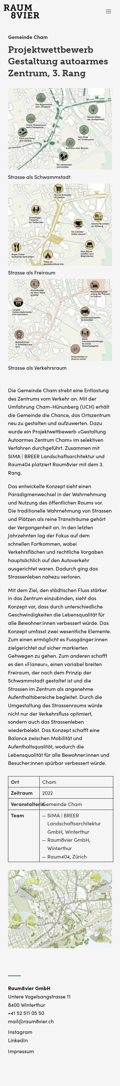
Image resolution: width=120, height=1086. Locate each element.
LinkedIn (18, 1040)
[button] (108, 11)
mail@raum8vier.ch (31, 1021)
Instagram (20, 1031)
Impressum (21, 1050)
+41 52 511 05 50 (26, 1012)
